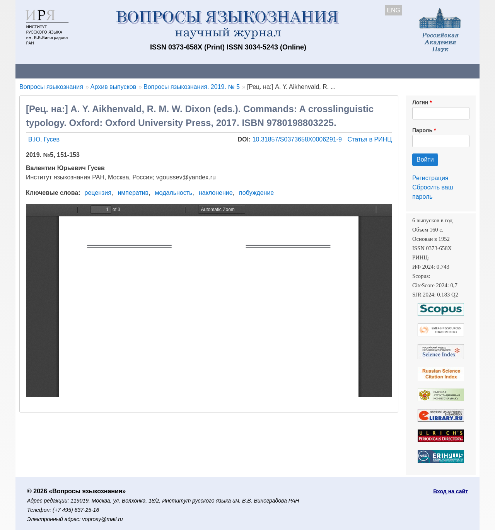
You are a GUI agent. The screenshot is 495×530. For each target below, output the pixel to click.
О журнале (38, 71)
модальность (174, 192)
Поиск (406, 71)
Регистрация (430, 178)
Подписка (284, 71)
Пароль (422, 130)
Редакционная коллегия (348, 71)
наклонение (216, 192)
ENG (393, 10)
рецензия (98, 192)
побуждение (256, 192)
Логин (420, 102)
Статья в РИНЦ (369, 139)
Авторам (124, 71)
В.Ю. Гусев (44, 139)
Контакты (83, 71)
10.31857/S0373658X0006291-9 (298, 139)
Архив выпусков (232, 71)
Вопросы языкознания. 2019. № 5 (191, 87)
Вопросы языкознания (51, 87)
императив (133, 192)
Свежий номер (173, 71)
